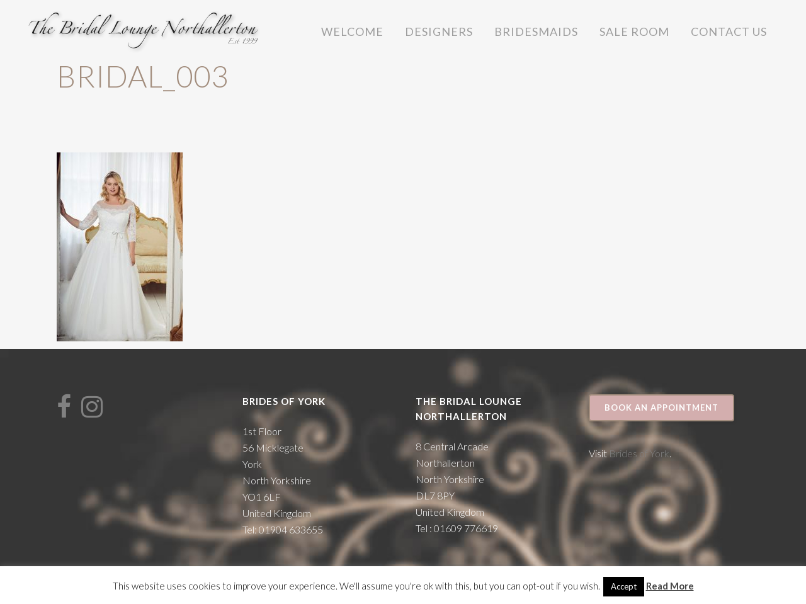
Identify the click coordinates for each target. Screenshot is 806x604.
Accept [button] (624, 586)
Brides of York (639, 453)
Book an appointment (661, 407)
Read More (670, 585)
